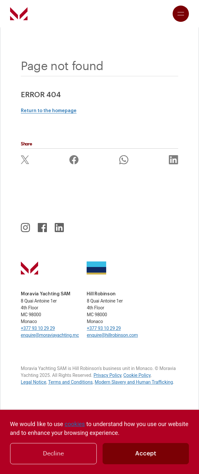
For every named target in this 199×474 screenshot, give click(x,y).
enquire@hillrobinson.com (112, 335)
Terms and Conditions (70, 382)
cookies (74, 424)
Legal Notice (33, 382)
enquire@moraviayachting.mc (50, 335)
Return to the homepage (49, 111)
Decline (53, 453)
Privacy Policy (107, 375)
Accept (145, 453)
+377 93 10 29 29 (38, 328)
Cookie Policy (136, 375)
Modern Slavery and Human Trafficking (134, 382)
